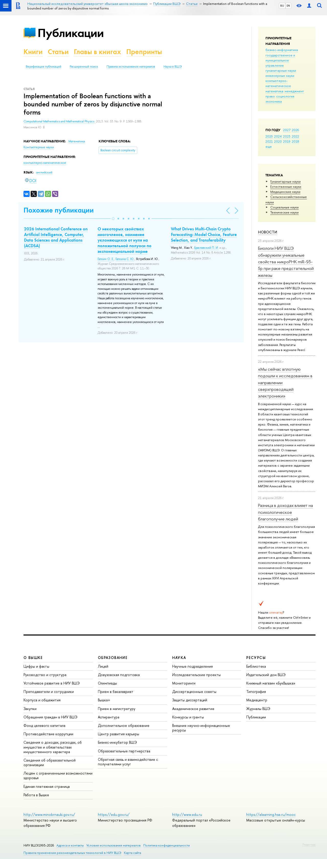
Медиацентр (256, 700)
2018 (295, 141)
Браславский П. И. (206, 248)
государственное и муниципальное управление (280, 60)
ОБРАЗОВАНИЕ (112, 657)
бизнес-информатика (281, 49)
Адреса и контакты (70, 845)
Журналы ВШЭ (258, 708)
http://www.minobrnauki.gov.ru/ (49, 814)
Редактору (309, 844)
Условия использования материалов (113, 845)
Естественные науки (285, 186)
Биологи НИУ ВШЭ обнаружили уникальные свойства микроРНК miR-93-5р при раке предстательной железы (286, 261)
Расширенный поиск (84, 67)
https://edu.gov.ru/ (114, 814)
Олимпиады (107, 683)
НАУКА (179, 657)
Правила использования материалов (131, 67)
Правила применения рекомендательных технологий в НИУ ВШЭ (72, 853)
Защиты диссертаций (189, 700)
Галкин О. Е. (106, 259)
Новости (267, 232)
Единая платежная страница (47, 786)
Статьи (58, 51)
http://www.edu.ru (187, 814)
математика (274, 91)
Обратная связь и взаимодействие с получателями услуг (128, 761)
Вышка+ (104, 700)
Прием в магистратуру (116, 708)
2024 (278, 136)
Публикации (71, 33)
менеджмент (294, 91)
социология (285, 96)
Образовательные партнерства (124, 751)
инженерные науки (279, 75)
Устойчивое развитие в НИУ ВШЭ (52, 683)
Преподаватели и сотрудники (49, 691)
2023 (286, 136)
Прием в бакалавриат (115, 691)
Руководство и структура (45, 674)
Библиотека (256, 666)
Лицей (103, 666)
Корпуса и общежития (42, 700)
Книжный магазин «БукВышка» (270, 683)
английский (44, 172)
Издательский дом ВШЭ (266, 674)
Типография (256, 691)
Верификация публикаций (43, 67)
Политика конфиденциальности (166, 845)
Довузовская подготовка (119, 674)
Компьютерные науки (39, 147)
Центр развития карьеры (118, 733)
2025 (269, 136)
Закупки (30, 708)
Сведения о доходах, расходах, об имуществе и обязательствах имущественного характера (53, 747)
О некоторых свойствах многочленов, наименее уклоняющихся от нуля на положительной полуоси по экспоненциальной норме (124, 240)
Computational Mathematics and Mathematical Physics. (60, 121)
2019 (286, 141)
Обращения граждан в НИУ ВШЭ (50, 717)
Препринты (144, 51)
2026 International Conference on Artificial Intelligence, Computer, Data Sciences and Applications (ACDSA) (56, 237)
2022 (295, 136)
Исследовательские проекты (196, 674)
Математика (76, 141)
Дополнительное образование (123, 725)
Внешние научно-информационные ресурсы (201, 727)
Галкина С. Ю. (124, 259)
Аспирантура (108, 717)
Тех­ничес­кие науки (284, 212)
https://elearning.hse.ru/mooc (271, 814)
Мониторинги (183, 683)
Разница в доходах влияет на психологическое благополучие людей (285, 512)
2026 (295, 130)
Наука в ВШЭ (173, 67)
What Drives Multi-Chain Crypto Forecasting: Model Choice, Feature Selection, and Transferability (204, 234)
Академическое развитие (193, 708)
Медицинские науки (285, 191)
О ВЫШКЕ (33, 657)
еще (268, 146)
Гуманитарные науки (285, 181)
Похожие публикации (59, 210)
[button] (113, 218)
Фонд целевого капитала (44, 725)
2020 (278, 141)
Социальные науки (284, 207)
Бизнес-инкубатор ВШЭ (117, 742)
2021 (269, 141)
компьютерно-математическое (278, 83)
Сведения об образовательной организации (50, 762)
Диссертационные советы (194, 691)
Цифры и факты (36, 666)
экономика (273, 101)
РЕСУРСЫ (256, 657)
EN (288, 5)
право (270, 96)
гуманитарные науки (280, 70)
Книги (33, 51)
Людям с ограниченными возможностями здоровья (58, 775)
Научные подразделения (192, 666)
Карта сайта (132, 853)
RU (282, 5)
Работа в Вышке (36, 794)
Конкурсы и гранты (188, 717)
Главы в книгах (97, 51)
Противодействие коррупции (48, 733)
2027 (286, 130)
